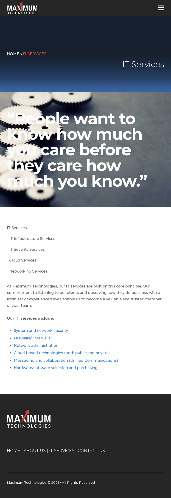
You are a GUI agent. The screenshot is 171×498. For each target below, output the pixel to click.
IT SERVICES (61, 450)
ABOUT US (35, 450)
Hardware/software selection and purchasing (56, 368)
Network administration (36, 345)
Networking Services (28, 271)
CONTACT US (91, 450)
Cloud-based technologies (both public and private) (62, 353)
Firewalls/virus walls (32, 338)
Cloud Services (22, 260)
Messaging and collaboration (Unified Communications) (66, 360)
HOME (13, 450)
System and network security (41, 330)
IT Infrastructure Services (32, 238)
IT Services (17, 228)
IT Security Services (27, 249)
